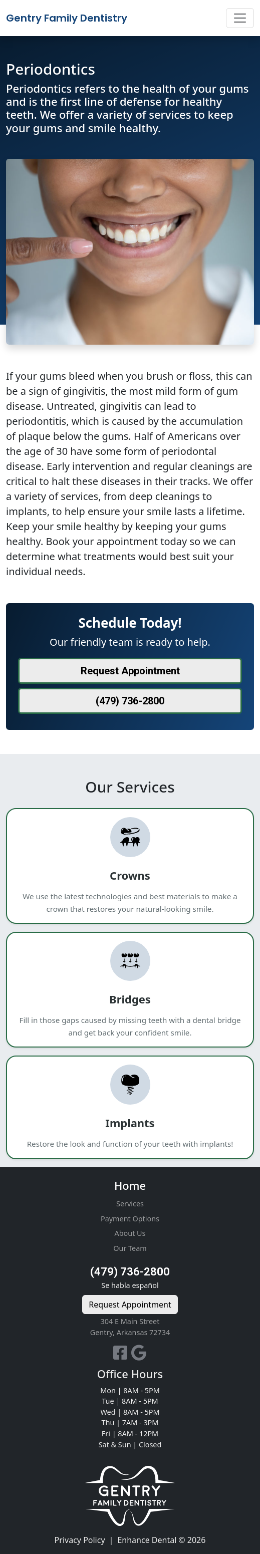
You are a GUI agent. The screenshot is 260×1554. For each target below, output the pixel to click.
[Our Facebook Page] (122, 1355)
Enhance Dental (146, 1539)
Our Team (129, 1248)
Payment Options (130, 1218)
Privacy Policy (80, 1539)
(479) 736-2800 (130, 1271)
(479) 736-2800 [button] (130, 701)
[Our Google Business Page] (139, 1355)
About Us (130, 1233)
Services (130, 1203)
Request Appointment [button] (130, 671)
